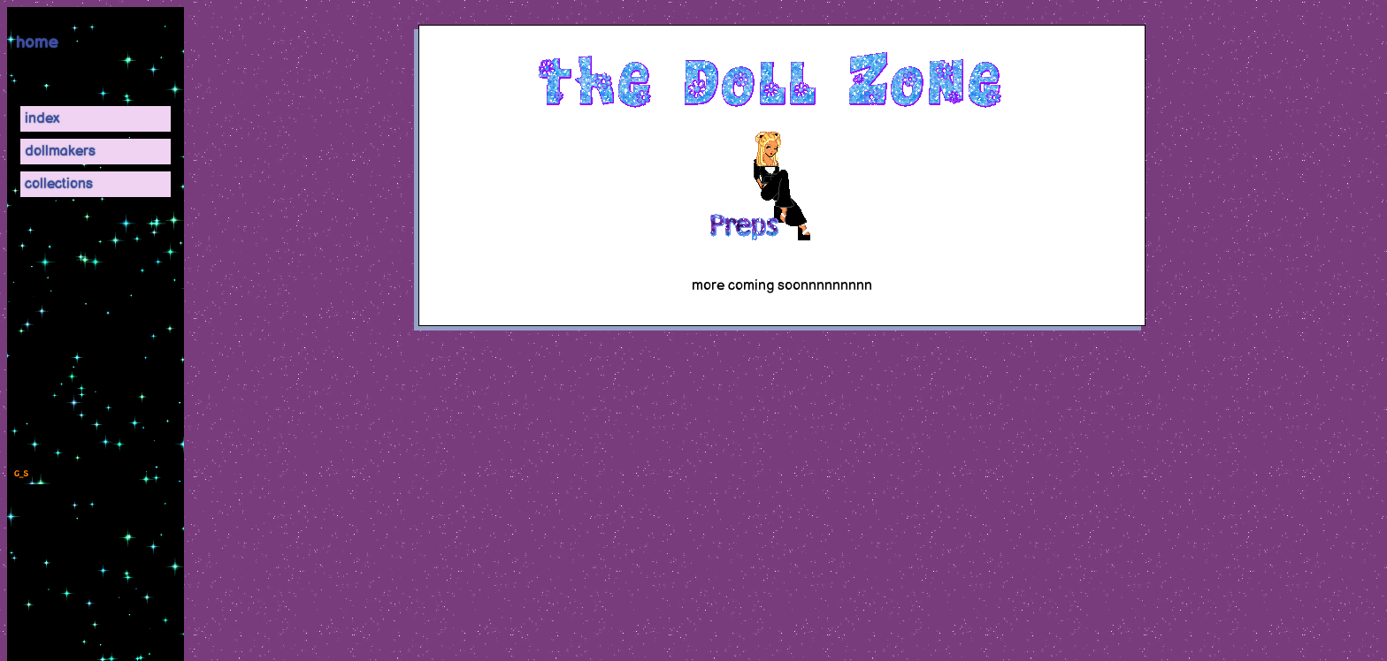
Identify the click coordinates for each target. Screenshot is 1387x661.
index (42, 118)
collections (59, 184)
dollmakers (60, 151)
